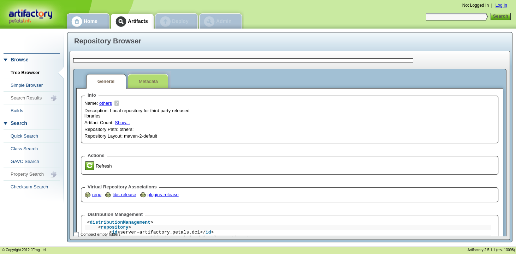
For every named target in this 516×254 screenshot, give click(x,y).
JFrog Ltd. (39, 250)
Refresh (104, 166)
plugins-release (163, 194)
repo (96, 194)
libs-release (124, 194)
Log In (501, 5)
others (105, 103)
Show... (122, 122)
